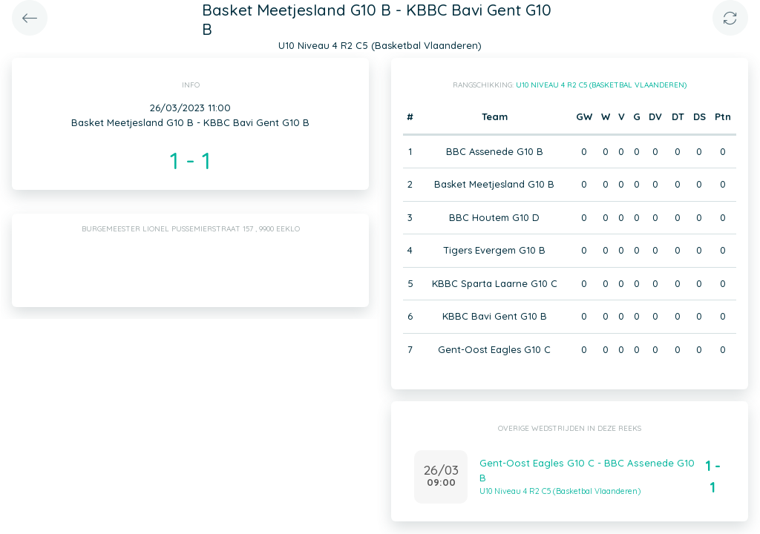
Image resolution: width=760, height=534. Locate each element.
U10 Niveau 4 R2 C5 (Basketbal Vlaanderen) (601, 85)
